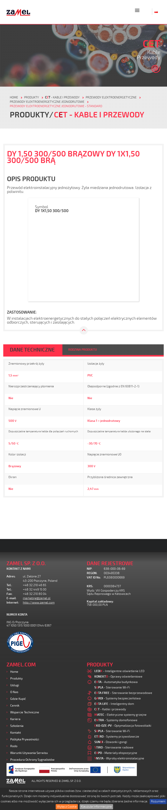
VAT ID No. (94, 577)
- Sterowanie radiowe (114, 747)
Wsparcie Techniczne (24, 712)
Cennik (14, 705)
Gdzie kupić (18, 699)
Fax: (10, 593)
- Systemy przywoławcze (116, 736)
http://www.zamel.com (39, 602)
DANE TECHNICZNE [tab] (32, 350)
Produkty (16, 678)
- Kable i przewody (62, 97)
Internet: (13, 602)
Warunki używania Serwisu (29, 753)
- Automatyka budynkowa (116, 682)
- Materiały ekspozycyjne (115, 753)
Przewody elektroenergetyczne (111, 97)
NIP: (89, 568)
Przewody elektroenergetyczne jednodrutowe (47, 102)
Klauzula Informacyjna (96, 806)
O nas (14, 692)
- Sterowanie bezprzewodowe (123, 693)
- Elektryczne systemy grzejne (120, 715)
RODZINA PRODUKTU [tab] (82, 350)
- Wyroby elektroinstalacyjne (119, 758)
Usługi (14, 685)
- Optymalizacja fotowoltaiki (122, 726)
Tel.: (9, 585)
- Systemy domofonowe (115, 720)
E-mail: (12, 598)
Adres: (11, 576)
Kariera (15, 719)
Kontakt (15, 732)
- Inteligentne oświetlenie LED (119, 671)
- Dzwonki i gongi (110, 742)
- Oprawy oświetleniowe (118, 676)
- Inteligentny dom (114, 704)
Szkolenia (16, 726)
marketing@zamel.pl (36, 598)
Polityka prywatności (24, 739)
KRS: (90, 586)
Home (14, 672)
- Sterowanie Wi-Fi (112, 687)
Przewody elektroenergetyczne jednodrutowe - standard (56, 106)
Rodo (13, 746)
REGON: (92, 573)
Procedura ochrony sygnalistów (32, 760)
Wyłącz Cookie (67, 806)
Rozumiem (158, 801)
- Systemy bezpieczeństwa (117, 698)
